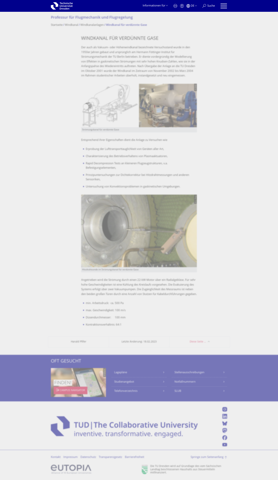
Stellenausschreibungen (189, 372)
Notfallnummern (185, 382)
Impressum (70, 457)
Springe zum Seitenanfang (207, 457)
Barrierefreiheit (134, 457)
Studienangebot (124, 382)
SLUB (177, 391)
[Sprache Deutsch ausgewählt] (191, 6)
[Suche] (208, 6)
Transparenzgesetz (110, 457)
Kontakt (56, 457)
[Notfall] (175, 6)
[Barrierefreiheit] (182, 6)
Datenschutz (88, 457)
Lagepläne (120, 372)
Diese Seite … (198, 342)
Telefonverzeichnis (126, 391)
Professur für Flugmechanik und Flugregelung (92, 18)
